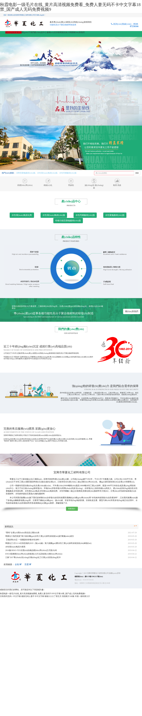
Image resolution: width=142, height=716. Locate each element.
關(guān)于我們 (28, 32)
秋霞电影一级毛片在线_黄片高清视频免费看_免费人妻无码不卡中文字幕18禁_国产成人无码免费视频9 (70, 7)
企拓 (18, 564)
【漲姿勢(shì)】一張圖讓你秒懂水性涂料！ (23, 540)
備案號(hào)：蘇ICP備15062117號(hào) (89, 576)
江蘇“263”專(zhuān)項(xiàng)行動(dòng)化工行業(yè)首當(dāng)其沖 (33, 557)
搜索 (137, 173)
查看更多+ (72, 509)
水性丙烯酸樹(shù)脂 (85, 215)
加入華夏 (69, 32)
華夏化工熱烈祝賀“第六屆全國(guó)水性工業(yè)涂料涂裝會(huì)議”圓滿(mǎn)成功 (39, 536)
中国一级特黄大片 (82, 596)
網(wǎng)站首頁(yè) (13, 32)
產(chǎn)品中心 (40, 32)
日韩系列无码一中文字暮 (10, 596)
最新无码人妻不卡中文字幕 (32, 596)
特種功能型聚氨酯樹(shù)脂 (68, 220)
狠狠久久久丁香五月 (53, 596)
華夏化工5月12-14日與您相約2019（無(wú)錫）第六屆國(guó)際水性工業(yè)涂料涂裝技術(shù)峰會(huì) (48, 543)
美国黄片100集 (68, 596)
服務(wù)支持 (52, 32)
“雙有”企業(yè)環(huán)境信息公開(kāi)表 (22, 533)
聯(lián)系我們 (79, 32)
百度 (27, 564)
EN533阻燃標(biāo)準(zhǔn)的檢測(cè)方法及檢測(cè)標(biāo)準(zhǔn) (33, 554)
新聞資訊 (61, 32)
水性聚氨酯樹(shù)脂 (114, 215)
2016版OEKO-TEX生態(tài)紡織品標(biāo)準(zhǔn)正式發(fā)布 (31, 550)
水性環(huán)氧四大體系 (15, 547)
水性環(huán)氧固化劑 (22, 215)
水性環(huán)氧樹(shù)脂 (53, 215)
